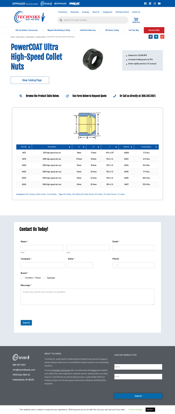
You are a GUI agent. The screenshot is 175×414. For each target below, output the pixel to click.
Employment (107, 12)
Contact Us (136, 12)
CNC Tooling (20, 37)
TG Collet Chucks (110, 194)
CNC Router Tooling (112, 30)
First (22, 252)
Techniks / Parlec (33, 278)
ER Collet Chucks (87, 194)
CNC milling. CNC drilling (72, 194)
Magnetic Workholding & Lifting (59, 30)
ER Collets (99, 194)
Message (26, 285)
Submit (26, 322)
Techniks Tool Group (61, 370)
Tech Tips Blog (134, 30)
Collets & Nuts (40, 37)
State (71, 259)
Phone (115, 259)
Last (68, 252)
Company (26, 259)
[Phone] (133, 265)
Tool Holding (30, 37)
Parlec (94, 370)
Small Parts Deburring (88, 30)
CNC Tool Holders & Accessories (26, 30)
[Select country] (115, 265)
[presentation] (41, 318)
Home (13, 37)
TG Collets (121, 194)
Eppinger (51, 278)
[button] (151, 37)
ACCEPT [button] (150, 409)
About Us (96, 12)
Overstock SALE (154, 30)
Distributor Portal (122, 12)
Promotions (63, 12)
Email (115, 241)
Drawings (85, 12)
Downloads (75, 12)
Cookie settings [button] (135, 409)
